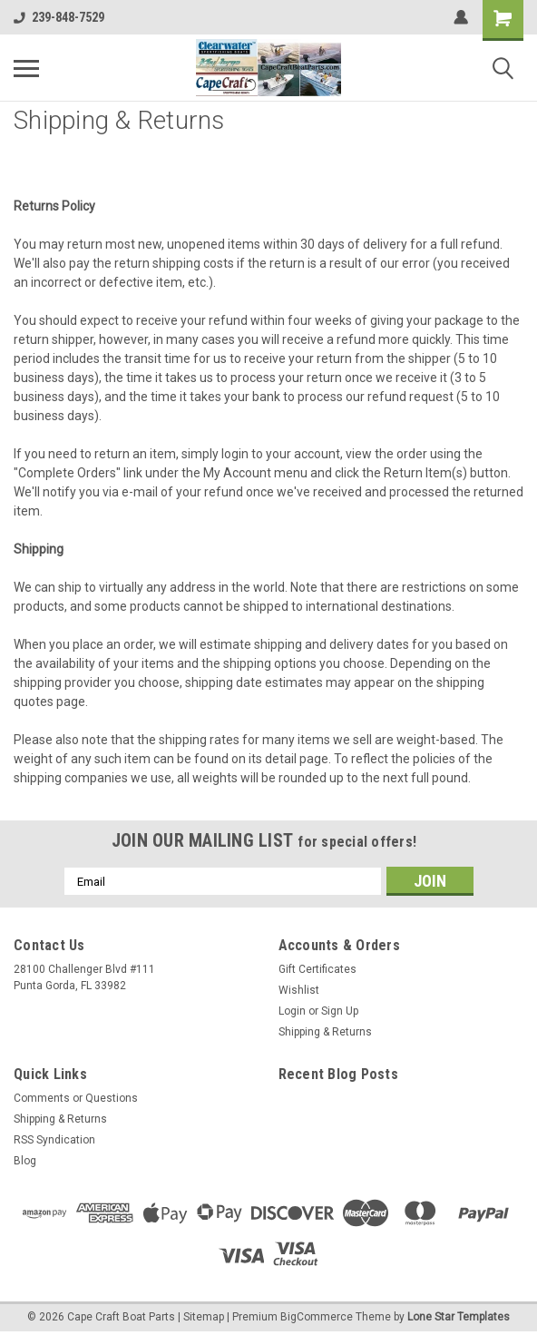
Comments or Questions (76, 1098)
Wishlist (298, 990)
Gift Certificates (317, 969)
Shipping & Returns (325, 1032)
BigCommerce (316, 1316)
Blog (25, 1160)
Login (292, 1011)
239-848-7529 (59, 17)
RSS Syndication (54, 1140)
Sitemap (203, 1316)
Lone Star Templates (458, 1316)
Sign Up (339, 1011)
